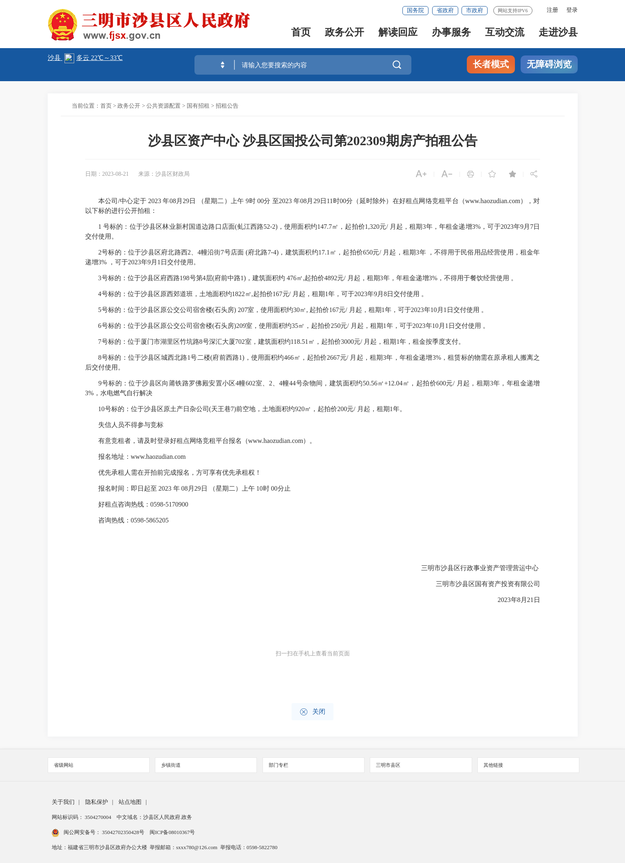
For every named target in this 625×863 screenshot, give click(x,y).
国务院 (415, 10)
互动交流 (504, 33)
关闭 (312, 712)
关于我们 (63, 802)
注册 (552, 10)
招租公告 (227, 106)
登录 (572, 10)
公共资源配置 (163, 106)
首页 (301, 33)
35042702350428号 (123, 832)
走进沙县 (558, 33)
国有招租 (198, 106)
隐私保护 (96, 802)
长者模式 (491, 64)
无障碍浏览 (549, 64)
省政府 (445, 10)
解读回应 (397, 33)
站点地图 (130, 802)
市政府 (474, 10)
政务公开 (344, 33)
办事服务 (451, 33)
